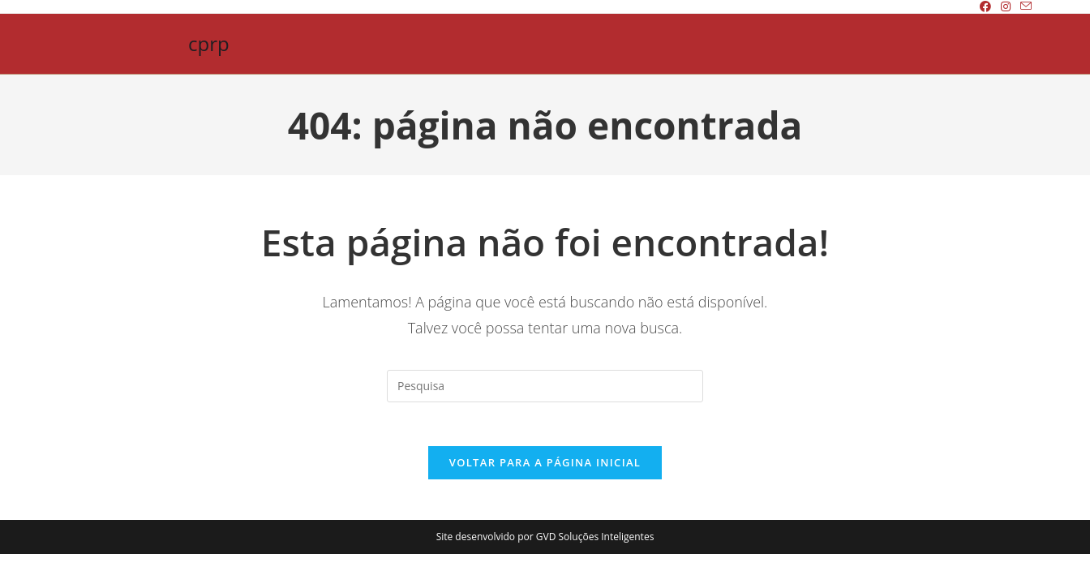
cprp (209, 43)
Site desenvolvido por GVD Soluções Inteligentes (545, 541)
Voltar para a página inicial (545, 467)
